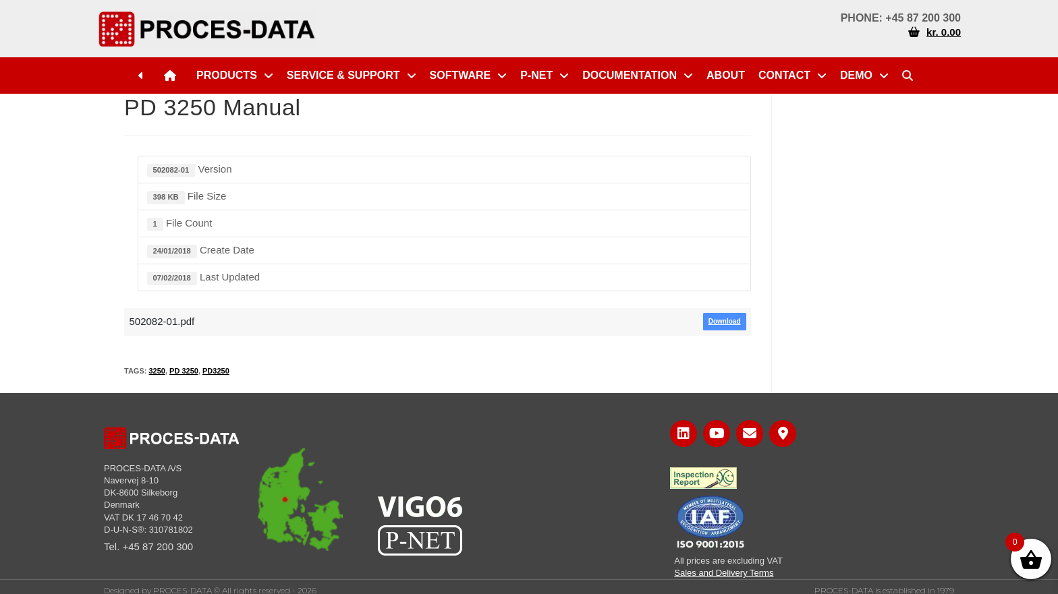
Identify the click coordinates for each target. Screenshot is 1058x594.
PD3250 (215, 371)
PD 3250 (183, 371)
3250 (156, 371)
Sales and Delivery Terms (723, 573)
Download (724, 321)
